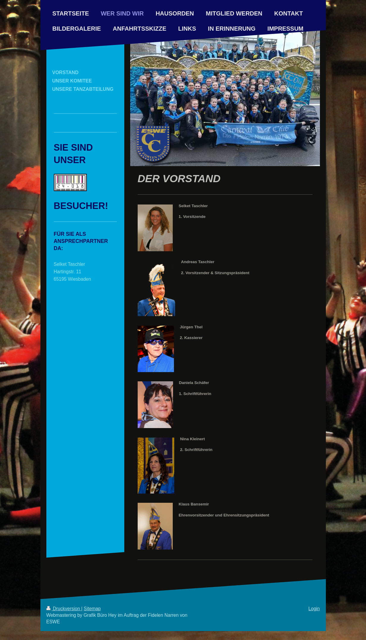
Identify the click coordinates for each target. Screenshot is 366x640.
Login (314, 608)
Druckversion (63, 608)
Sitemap (92, 608)
